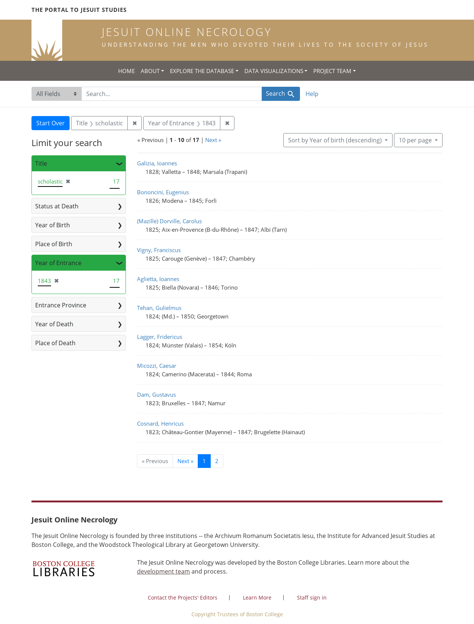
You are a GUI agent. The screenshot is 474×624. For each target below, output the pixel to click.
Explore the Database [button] (202, 71)
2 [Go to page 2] (216, 461)
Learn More (257, 597)
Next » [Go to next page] (185, 461)
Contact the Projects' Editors (182, 597)
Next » (213, 139)
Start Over (50, 123)
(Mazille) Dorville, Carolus (169, 221)
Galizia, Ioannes (157, 163)
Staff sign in (312, 597)
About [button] (150, 71)
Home (126, 71)
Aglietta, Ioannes (158, 279)
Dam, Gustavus (156, 394)
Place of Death (55, 343)
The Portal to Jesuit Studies (79, 9)
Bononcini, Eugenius (163, 192)
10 (416, 139)
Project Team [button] (332, 71)
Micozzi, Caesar (156, 365)
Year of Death (54, 324)
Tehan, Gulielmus (159, 307)
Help (312, 94)
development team (163, 571)
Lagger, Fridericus (159, 336)
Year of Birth (52, 225)
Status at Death (57, 206)
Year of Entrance (58, 263)
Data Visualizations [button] (273, 71)
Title (41, 163)
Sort (335, 140)
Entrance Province (60, 305)
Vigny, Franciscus (159, 250)
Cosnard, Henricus (160, 423)
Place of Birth (53, 244)
